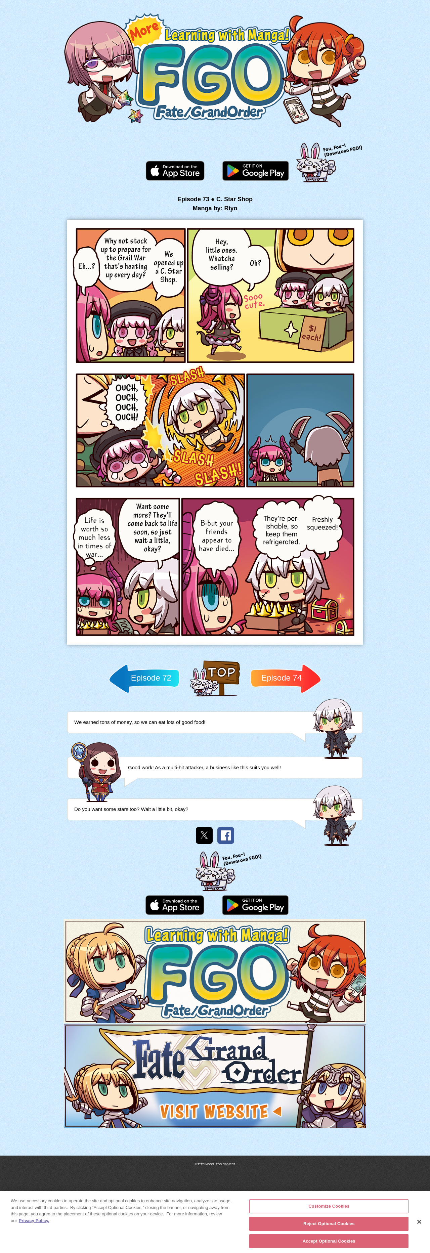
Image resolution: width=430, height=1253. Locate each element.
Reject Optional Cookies (329, 1225)
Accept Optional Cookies (329, 1242)
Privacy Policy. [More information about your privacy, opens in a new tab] (34, 1222)
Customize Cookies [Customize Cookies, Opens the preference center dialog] (328, 1208)
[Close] (419, 1223)
